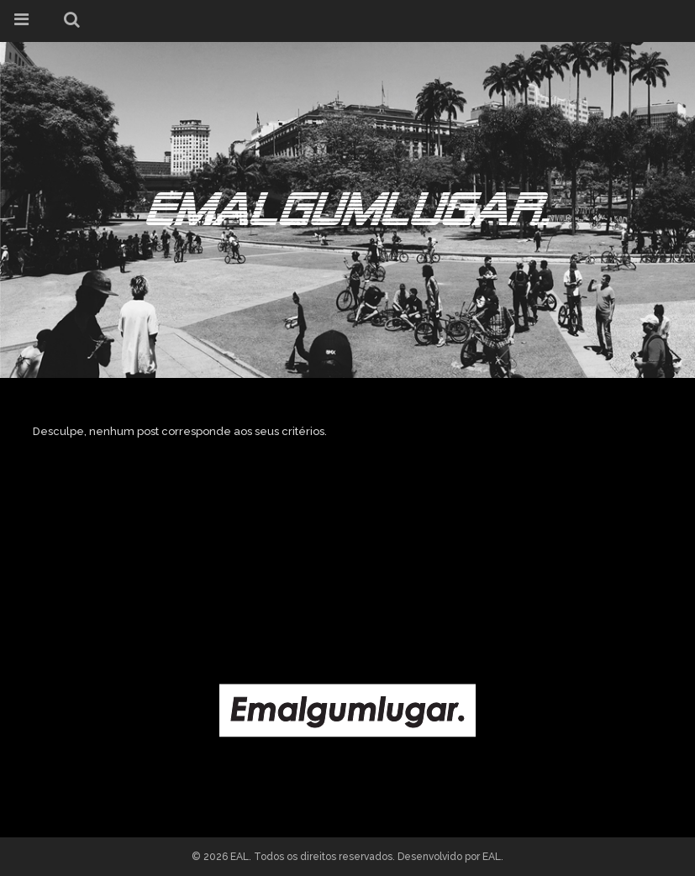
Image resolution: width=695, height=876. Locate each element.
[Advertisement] (348, 543)
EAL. (492, 857)
